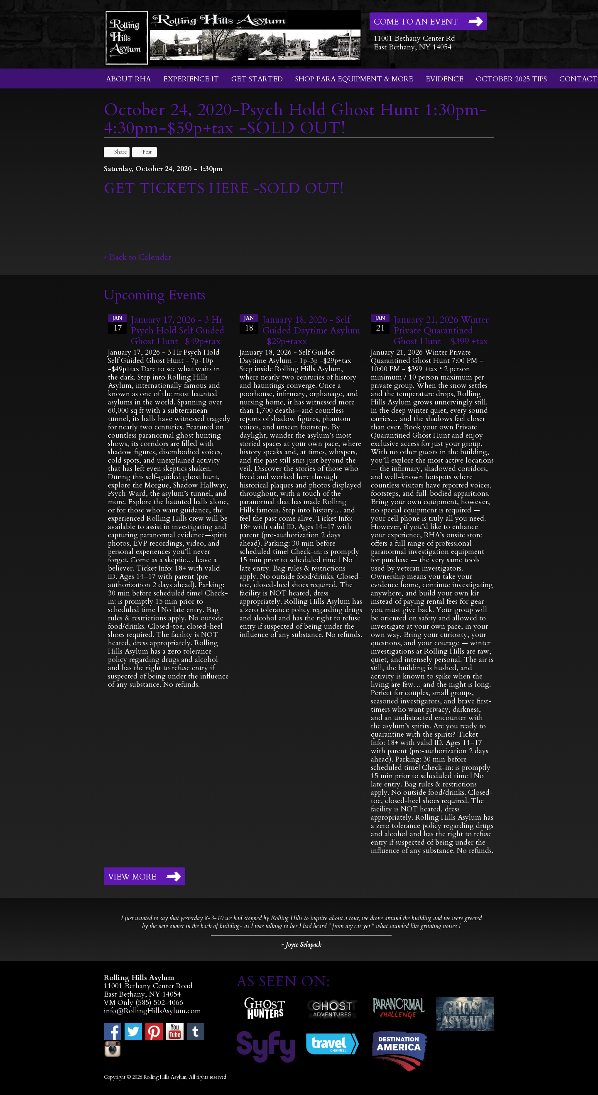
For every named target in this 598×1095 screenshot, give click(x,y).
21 (380, 323)
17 (117, 323)
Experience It (191, 79)
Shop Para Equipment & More (354, 79)
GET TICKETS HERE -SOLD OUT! (224, 188)
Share (116, 152)
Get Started (257, 79)
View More (132, 877)
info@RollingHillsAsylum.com (152, 1011)
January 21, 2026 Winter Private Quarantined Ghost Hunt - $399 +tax (441, 330)
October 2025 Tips (511, 79)
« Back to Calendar (138, 257)
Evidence (444, 79)
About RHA (128, 79)
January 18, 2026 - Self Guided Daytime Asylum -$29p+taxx (311, 330)
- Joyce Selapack (301, 945)
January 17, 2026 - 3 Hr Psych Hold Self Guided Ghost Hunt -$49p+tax (177, 330)
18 (249, 323)
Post (143, 152)
